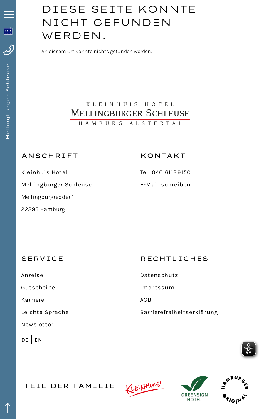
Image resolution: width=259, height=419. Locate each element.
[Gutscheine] (80, 287)
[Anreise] (80, 275)
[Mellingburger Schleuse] (80, 184)
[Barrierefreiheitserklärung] (199, 312)
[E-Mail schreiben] (199, 184)
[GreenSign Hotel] (194, 389)
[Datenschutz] (199, 275)
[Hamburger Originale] (234, 389)
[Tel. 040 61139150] (199, 172)
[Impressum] (199, 287)
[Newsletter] (80, 324)
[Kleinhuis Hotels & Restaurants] (144, 389)
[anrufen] (8, 49)
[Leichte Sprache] (80, 312)
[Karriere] (80, 300)
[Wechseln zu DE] (26, 339)
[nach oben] (247, 122)
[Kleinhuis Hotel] (80, 172)
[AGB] (199, 300)
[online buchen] (8, 30)
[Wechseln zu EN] (40, 339)
